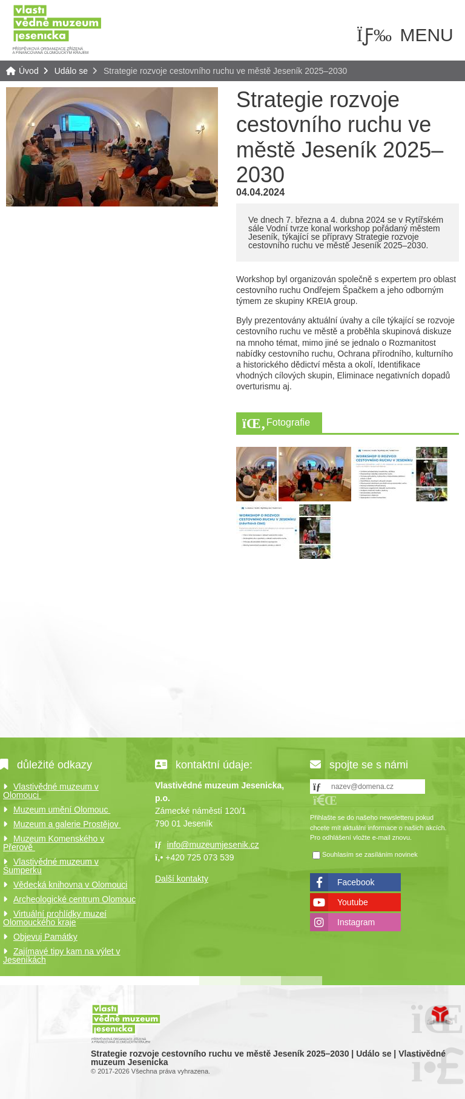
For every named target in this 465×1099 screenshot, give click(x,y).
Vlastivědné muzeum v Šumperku (51, 866)
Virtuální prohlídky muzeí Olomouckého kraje (55, 918)
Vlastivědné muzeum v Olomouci (51, 791)
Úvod (57, 28)
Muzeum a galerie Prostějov (66, 824)
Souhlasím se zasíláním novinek (370, 854)
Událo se (71, 71)
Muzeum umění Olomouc (61, 809)
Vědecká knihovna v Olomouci (70, 884)
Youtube (352, 902)
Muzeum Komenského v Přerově (53, 843)
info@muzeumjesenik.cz (213, 845)
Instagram (356, 922)
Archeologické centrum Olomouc (74, 899)
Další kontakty (181, 878)
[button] (325, 800)
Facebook (355, 882)
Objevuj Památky (45, 937)
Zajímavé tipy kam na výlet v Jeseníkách (61, 955)
